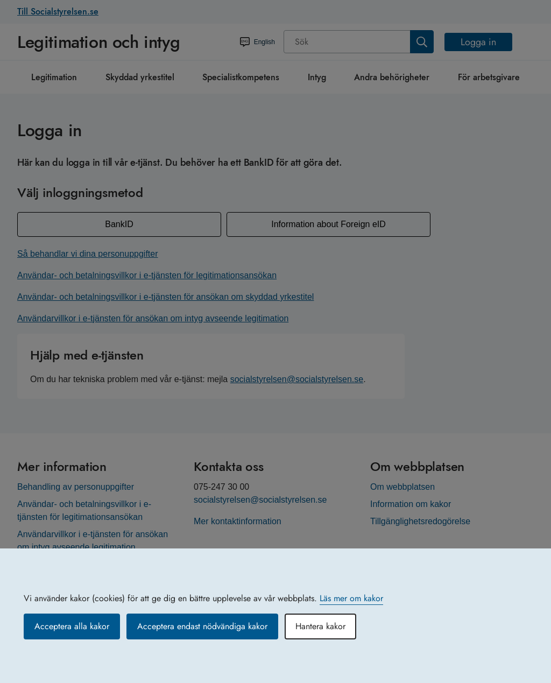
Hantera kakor (320, 626)
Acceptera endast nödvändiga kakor (202, 626)
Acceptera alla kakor (71, 626)
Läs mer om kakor (351, 598)
